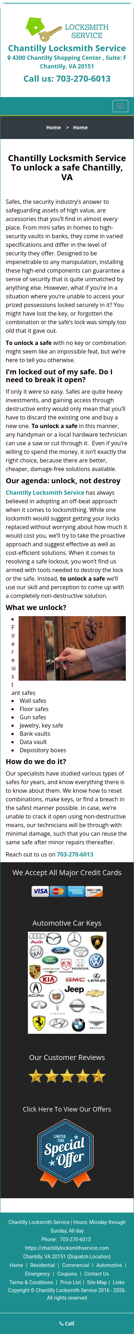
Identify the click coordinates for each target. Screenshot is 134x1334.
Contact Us (96, 1274)
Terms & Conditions (31, 1282)
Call (67, 1323)
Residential (42, 1265)
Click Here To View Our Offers (67, 1109)
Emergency (37, 1274)
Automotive (109, 1265)
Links (119, 1282)
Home (53, 127)
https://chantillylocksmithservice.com (67, 1248)
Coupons (67, 1274)
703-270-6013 (83, 78)
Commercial (75, 1265)
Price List (70, 1282)
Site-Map (97, 1282)
